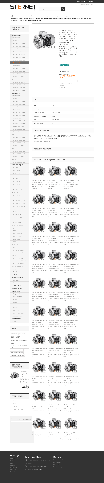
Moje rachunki (57, 462)
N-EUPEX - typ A (17, 170)
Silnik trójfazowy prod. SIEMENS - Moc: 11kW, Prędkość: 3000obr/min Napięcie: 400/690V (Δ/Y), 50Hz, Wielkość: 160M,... (55, 240)
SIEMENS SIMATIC (17, 316)
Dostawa (12, 461)
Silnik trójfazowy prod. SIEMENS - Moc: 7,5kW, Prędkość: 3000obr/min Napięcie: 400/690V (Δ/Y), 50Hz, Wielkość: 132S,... (40, 240)
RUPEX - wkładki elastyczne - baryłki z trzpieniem (17, 225)
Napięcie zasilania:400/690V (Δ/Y (19, 346)
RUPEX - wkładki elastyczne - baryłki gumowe (17, 217)
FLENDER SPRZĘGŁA (17, 165)
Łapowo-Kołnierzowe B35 (18, 78)
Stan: (60, 71)
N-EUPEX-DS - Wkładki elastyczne (18, 207)
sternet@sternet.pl (37, 469)
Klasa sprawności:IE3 (17, 350)
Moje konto (57, 457)
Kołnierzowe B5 (17, 52)
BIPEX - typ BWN (17, 233)
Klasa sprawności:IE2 (17, 352)
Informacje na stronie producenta (42, 141)
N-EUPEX (15, 167)
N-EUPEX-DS (16, 195)
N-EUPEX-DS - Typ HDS (19, 203)
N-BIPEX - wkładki (17, 272)
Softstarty (15, 305)
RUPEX (15, 212)
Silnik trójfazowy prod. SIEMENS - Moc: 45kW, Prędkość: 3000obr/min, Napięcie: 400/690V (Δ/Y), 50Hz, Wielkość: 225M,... (55, 297)
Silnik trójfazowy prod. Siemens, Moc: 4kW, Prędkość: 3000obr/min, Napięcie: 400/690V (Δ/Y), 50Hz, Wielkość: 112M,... (39, 437)
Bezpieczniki (16, 294)
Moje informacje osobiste (60, 467)
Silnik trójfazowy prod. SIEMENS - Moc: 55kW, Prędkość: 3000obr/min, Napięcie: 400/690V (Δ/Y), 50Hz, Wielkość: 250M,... (71, 297)
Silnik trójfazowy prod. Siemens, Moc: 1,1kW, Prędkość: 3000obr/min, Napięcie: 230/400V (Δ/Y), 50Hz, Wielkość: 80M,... (71, 353)
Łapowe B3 (16, 40)
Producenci (17, 396)
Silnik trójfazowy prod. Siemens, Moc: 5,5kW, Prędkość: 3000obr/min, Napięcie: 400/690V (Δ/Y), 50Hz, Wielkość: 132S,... (55, 437)
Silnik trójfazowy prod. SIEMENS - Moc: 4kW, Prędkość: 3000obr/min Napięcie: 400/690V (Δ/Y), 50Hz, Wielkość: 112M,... (55, 212)
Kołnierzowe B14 (17, 65)
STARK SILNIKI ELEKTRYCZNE (16, 94)
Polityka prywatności (13, 466)
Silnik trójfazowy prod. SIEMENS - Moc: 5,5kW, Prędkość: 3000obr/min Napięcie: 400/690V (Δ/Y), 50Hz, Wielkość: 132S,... (71, 212)
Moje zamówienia (58, 460)
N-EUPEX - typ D (17, 178)
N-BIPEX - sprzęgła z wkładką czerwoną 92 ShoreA (18, 252)
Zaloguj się (90, 1)
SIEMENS (13, 358)
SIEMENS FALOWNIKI (17, 277)
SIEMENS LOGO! (16, 285)
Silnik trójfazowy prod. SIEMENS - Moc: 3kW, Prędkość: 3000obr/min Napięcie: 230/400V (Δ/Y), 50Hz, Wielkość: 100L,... (40, 212)
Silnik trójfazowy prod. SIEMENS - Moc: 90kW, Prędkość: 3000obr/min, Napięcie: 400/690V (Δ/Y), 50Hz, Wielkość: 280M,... (55, 325)
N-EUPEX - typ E (17, 181)
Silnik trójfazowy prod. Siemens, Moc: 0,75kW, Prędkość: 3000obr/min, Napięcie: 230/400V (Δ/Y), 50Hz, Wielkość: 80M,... (39, 353)
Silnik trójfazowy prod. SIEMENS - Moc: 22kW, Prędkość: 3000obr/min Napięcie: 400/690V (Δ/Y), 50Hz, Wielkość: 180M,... (55, 268)
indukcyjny (22, 334)
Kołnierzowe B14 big (18, 126)
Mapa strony (89, 4)
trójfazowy (14, 334)
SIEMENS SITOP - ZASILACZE (16, 320)
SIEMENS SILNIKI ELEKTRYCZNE (16, 36)
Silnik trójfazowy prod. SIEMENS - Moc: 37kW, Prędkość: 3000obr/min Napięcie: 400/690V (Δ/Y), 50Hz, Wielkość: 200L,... (40, 297)
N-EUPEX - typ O (17, 187)
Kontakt (83, 4)
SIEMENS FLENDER (18, 409)
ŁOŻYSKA (14, 274)
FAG (14, 401)
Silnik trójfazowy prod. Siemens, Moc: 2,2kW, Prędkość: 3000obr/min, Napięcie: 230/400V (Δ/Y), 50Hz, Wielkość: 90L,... (39, 409)
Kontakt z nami (81, 1)
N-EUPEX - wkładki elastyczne (17, 191)
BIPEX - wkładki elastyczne (16, 243)
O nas (11, 463)
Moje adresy (56, 464)
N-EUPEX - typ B (17, 173)
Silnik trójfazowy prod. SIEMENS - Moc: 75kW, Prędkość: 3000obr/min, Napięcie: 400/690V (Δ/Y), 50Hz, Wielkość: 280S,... (40, 325)
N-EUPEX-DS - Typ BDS (19, 201)
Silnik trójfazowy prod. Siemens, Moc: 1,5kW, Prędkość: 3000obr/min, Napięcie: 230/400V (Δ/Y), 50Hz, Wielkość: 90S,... (55, 381)
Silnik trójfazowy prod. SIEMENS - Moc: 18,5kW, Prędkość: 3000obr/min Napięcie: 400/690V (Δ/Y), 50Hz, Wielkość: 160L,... (40, 268)
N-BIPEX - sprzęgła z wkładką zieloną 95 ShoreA (19, 259)
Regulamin (13, 469)
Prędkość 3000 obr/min (19, 49)
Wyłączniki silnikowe (18, 313)
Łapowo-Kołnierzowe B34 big (18, 158)
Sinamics (15, 283)
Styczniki (15, 308)
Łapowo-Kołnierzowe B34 (18, 147)
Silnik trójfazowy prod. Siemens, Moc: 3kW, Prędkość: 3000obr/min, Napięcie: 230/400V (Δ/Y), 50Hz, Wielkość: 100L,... (71, 409)
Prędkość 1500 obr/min (19, 46)
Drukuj (63, 87)
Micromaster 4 (17, 280)
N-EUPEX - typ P (17, 184)
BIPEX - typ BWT (17, 236)
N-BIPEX (15, 247)
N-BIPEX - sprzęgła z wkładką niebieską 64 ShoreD (18, 266)
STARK (15, 412)
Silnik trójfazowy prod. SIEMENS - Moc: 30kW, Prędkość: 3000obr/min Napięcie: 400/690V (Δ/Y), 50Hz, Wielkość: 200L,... (71, 268)
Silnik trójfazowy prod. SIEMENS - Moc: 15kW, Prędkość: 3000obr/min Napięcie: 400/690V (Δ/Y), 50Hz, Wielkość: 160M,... (71, 240)
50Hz (12, 343)
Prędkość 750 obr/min (19, 54)
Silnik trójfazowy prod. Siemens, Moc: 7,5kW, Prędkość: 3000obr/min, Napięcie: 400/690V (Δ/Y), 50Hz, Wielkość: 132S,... (71, 437)
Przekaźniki (16, 299)
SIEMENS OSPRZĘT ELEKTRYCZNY (17, 290)
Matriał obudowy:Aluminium (19, 340)
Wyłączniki (16, 310)
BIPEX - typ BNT (17, 239)
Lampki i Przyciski (17, 296)
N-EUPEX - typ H (17, 176)
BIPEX (14, 231)
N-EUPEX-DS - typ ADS (19, 198)
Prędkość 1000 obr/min (19, 43)
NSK (14, 403)
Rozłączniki (16, 302)
